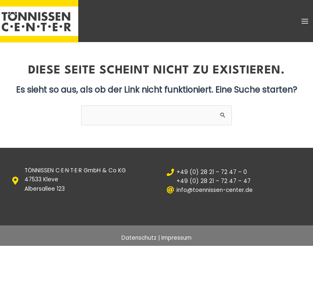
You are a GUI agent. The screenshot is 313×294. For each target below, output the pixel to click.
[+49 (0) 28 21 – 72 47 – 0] (235, 172)
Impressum (176, 238)
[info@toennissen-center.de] (235, 190)
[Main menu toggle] (305, 21)
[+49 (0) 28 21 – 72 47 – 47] (235, 181)
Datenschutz (138, 238)
